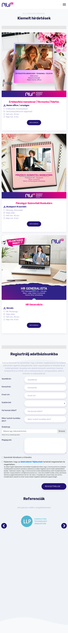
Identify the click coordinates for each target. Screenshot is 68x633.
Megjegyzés (7, 440)
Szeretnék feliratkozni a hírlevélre (18, 457)
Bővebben (34, 122)
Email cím (6, 395)
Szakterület (6, 402)
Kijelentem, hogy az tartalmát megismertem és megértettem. (35, 469)
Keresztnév (6, 387)
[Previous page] (4, 525)
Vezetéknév (6, 379)
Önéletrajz (6, 427)
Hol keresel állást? (9, 410)
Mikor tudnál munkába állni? (11, 419)
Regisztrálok (53, 486)
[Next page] (64, 525)
